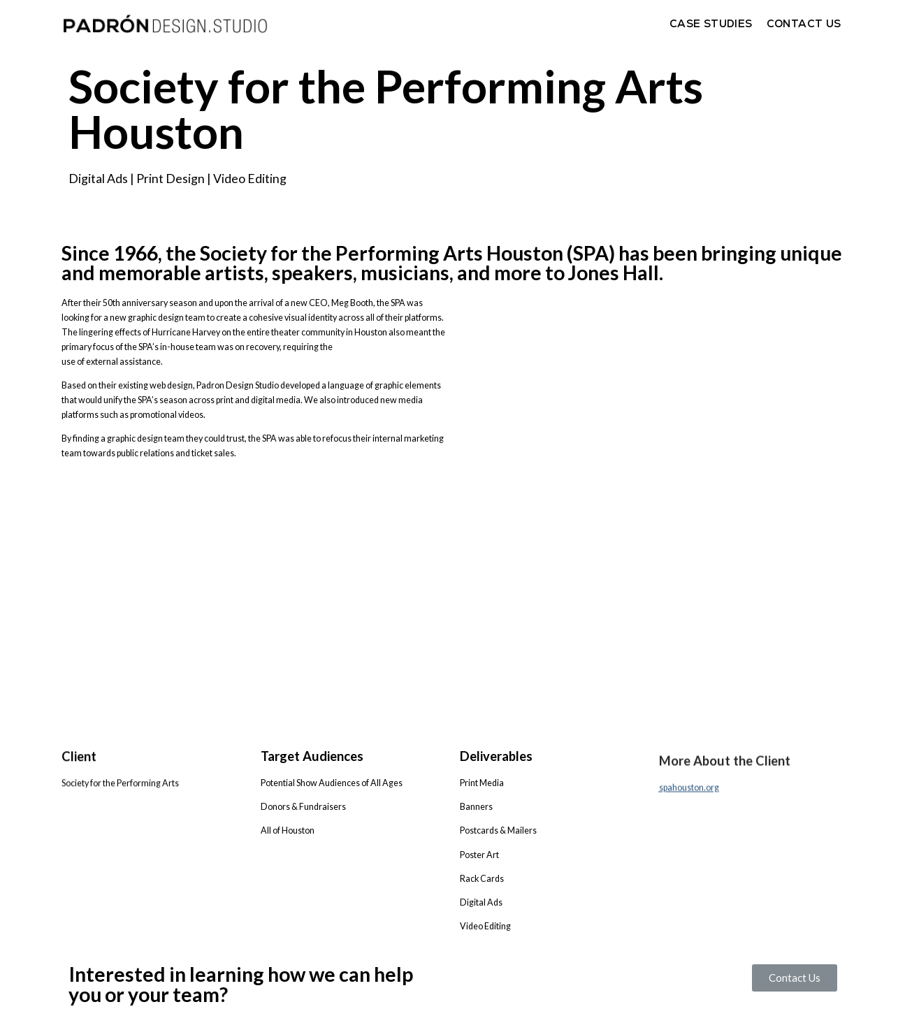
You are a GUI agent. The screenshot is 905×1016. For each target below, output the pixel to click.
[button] (794, 980)
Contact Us (804, 23)
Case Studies (711, 23)
